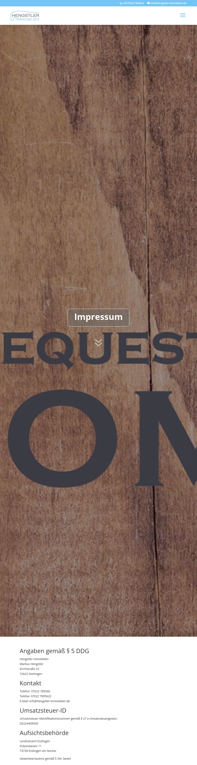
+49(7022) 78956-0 (133, 3)
